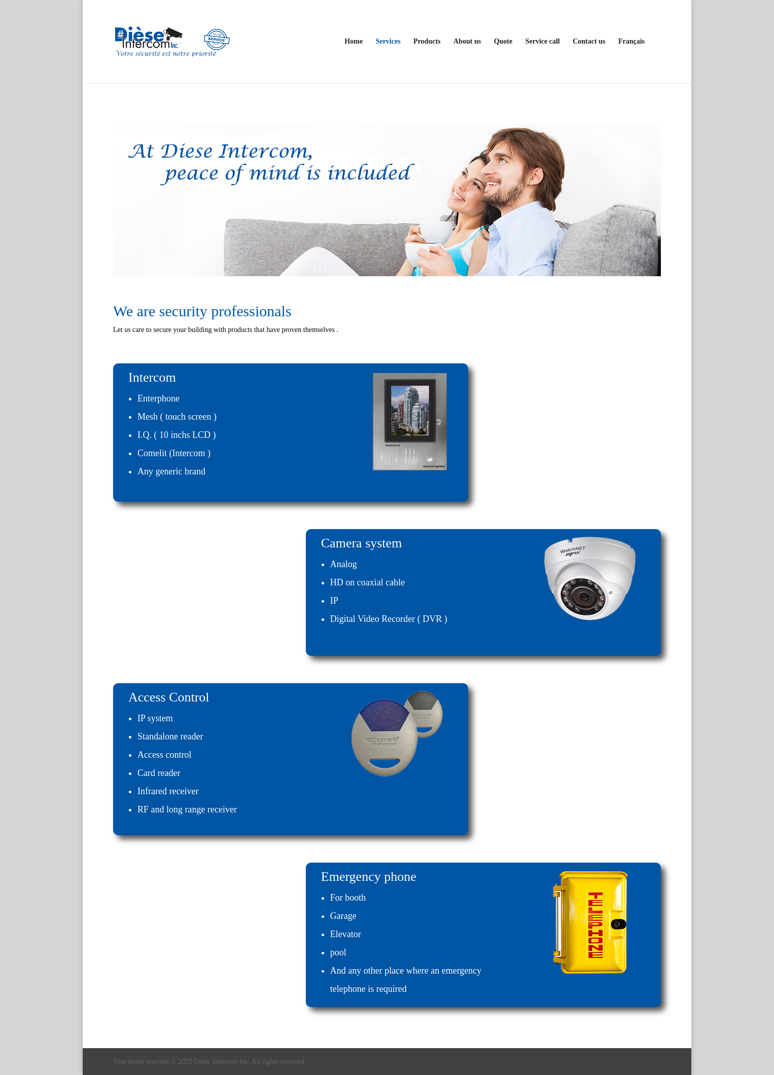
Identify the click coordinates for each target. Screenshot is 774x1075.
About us (467, 41)
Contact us (589, 41)
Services (388, 41)
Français (631, 41)
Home (353, 41)
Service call (542, 41)
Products (426, 41)
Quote (503, 41)
